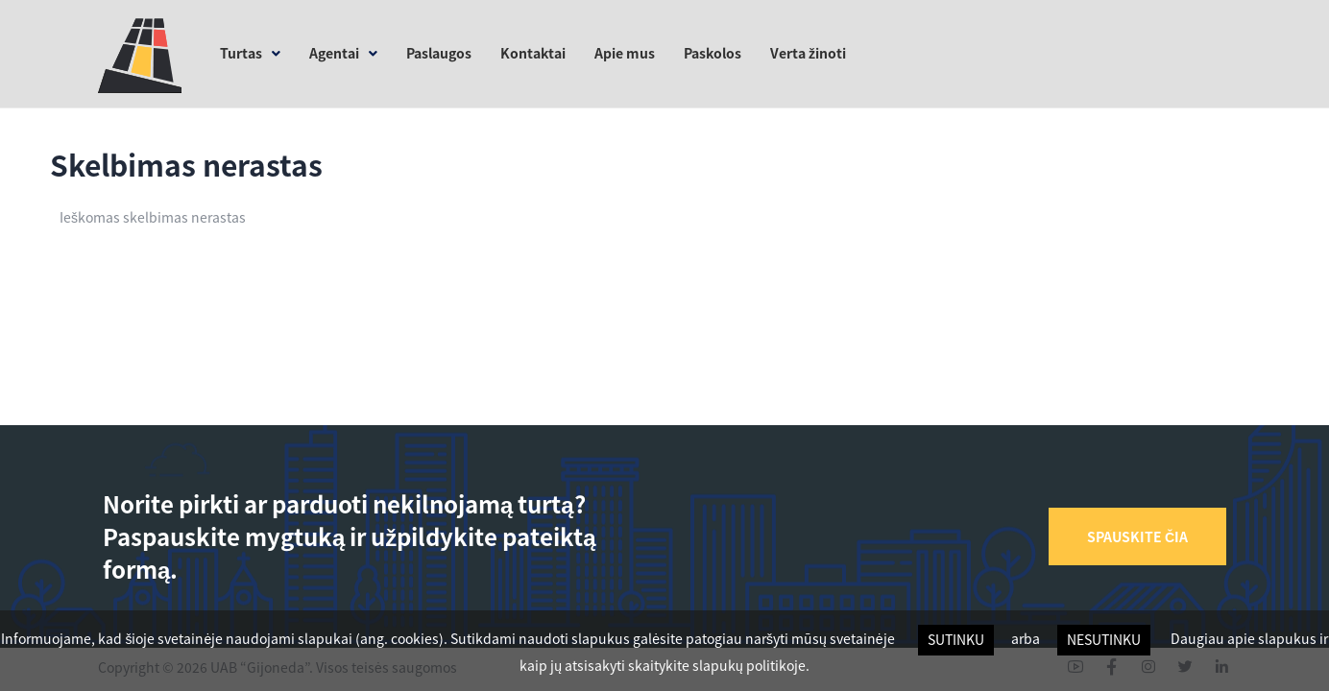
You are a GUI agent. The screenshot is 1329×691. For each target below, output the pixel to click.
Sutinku (956, 639)
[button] (1137, 536)
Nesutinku (1104, 639)
